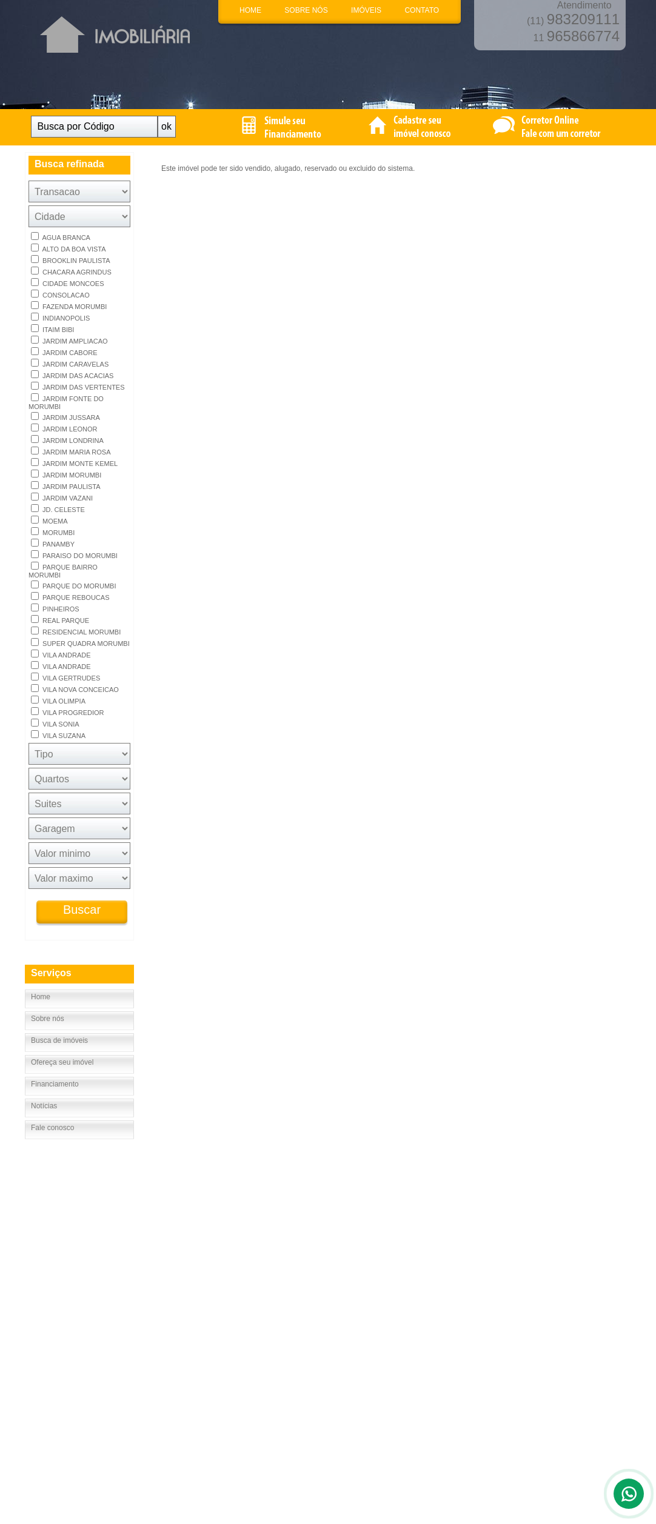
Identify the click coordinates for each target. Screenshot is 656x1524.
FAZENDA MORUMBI (69, 305)
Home (40, 997)
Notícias (44, 1106)
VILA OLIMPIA (58, 700)
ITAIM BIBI (52, 328)
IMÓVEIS (366, 10)
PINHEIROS (55, 608)
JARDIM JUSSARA (65, 416)
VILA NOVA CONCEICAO (75, 688)
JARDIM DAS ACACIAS (72, 374)
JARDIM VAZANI (62, 497)
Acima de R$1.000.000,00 (318, 1310)
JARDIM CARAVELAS (70, 363)
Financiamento (55, 1084)
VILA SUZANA (58, 734)
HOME (250, 10)
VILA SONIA (55, 723)
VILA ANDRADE (61, 654)
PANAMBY (53, 543)
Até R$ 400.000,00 (306, 1287)
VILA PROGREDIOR (67, 711)
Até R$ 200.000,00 (306, 1276)
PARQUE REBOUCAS (70, 596)
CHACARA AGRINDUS (71, 271)
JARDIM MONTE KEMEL (74, 462)
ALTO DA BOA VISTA (68, 248)
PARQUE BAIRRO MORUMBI (63, 570)
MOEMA (49, 520)
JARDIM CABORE (64, 351)
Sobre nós (47, 1018)
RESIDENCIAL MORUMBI (76, 631)
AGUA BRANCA (60, 236)
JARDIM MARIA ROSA (71, 451)
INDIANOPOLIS (60, 317)
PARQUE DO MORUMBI (73, 585)
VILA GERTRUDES (65, 677)
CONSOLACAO (60, 294)
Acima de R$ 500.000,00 (316, 1299)
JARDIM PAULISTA (66, 485)
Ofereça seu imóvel (62, 1062)
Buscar (82, 909)
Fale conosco (52, 1127)
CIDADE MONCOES (67, 282)
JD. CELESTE (58, 508)
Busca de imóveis (59, 1040)
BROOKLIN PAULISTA (70, 259)
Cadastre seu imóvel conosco (198, 1276)
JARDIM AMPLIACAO (69, 340)
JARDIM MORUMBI (66, 474)
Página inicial (45, 1264)
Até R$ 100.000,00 (306, 1264)
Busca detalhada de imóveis (195, 1264)
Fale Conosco (46, 1287)
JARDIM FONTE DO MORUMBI (66, 401)
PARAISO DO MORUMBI (74, 554)
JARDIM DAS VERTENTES (78, 386)
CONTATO (421, 10)
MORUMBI (53, 531)
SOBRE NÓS (305, 10)
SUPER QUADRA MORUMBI (80, 642)
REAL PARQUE (60, 619)
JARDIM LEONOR (64, 428)
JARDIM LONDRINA (67, 439)
